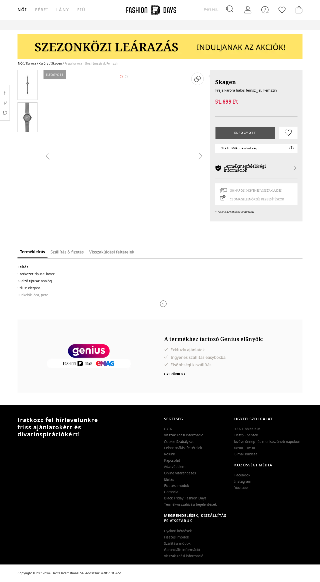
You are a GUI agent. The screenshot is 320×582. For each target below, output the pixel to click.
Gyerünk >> (175, 374)
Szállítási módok (177, 543)
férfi (41, 10)
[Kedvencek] (282, 10)
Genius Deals (187, 25)
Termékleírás (32, 252)
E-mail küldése (246, 454)
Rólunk (169, 454)
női (22, 10)
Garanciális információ (182, 549)
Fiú (81, 10)
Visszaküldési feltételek (111, 252)
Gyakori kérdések (178, 530)
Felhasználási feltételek (183, 447)
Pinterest (5, 102)
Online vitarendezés (180, 473)
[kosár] (298, 10)
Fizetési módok (176, 485)
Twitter (5, 112)
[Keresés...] (218, 9)
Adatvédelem (175, 466)
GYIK (168, 428)
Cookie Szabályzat (179, 441)
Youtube (241, 487)
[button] (163, 304)
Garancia (171, 491)
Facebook (242, 475)
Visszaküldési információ (184, 435)
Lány (62, 10)
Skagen (225, 82)
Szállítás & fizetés (67, 252)
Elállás (169, 479)
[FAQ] (265, 10)
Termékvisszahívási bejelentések (190, 504)
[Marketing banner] (160, 44)
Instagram (242, 481)
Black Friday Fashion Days (185, 498)
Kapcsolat (172, 460)
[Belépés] (248, 10)
